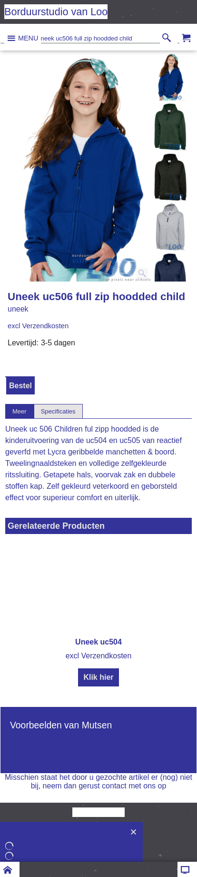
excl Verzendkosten (38, 326)
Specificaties (58, 411)
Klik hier (98, 677)
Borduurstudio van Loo (56, 12)
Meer (19, 411)
